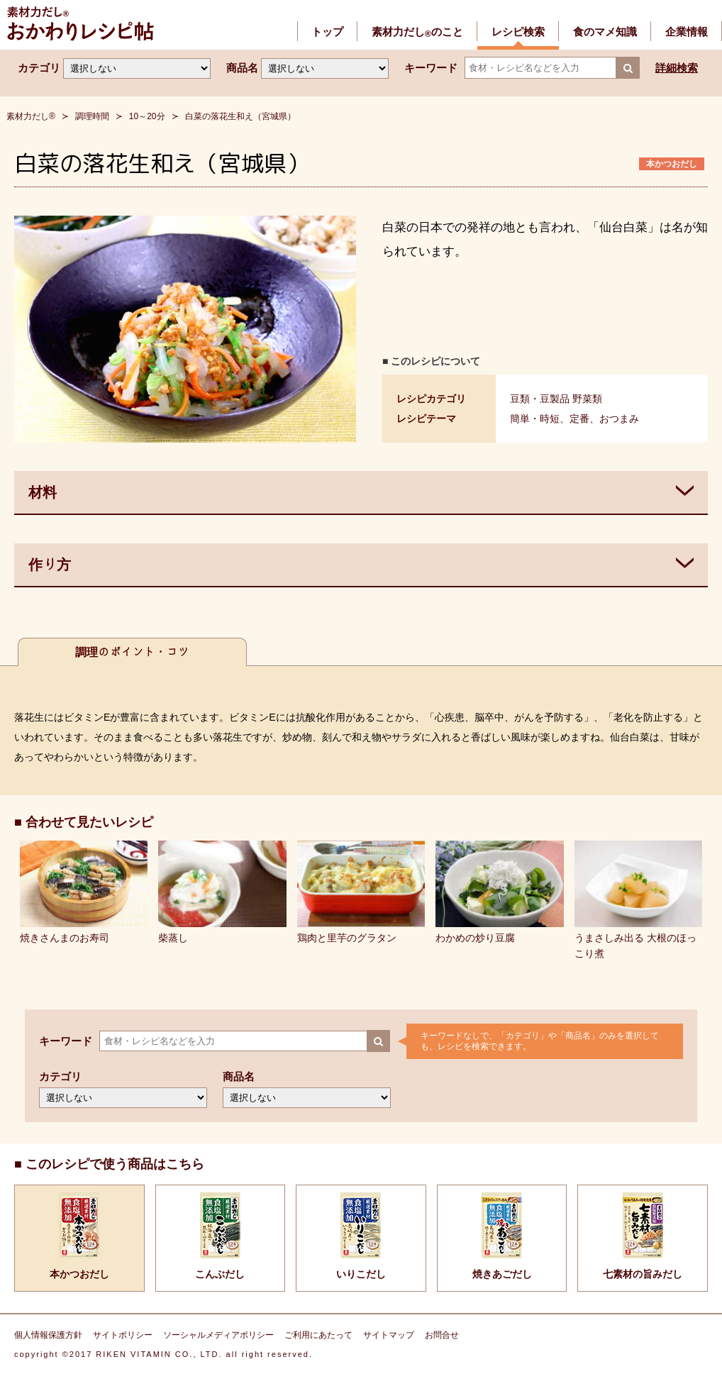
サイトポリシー (122, 1335)
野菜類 (587, 398)
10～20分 (147, 116)
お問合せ (442, 1335)
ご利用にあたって (318, 1335)
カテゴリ (39, 68)
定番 (579, 418)
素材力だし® (30, 116)
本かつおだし (671, 164)
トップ (327, 32)
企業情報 (686, 32)
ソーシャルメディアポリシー (218, 1335)
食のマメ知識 (605, 32)
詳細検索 (676, 68)
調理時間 (92, 116)
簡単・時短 (535, 418)
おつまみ (619, 418)
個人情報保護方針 (48, 1335)
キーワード (430, 68)
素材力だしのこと (417, 32)
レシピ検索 (518, 32)
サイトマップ (388, 1335)
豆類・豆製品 (540, 398)
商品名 (242, 68)
